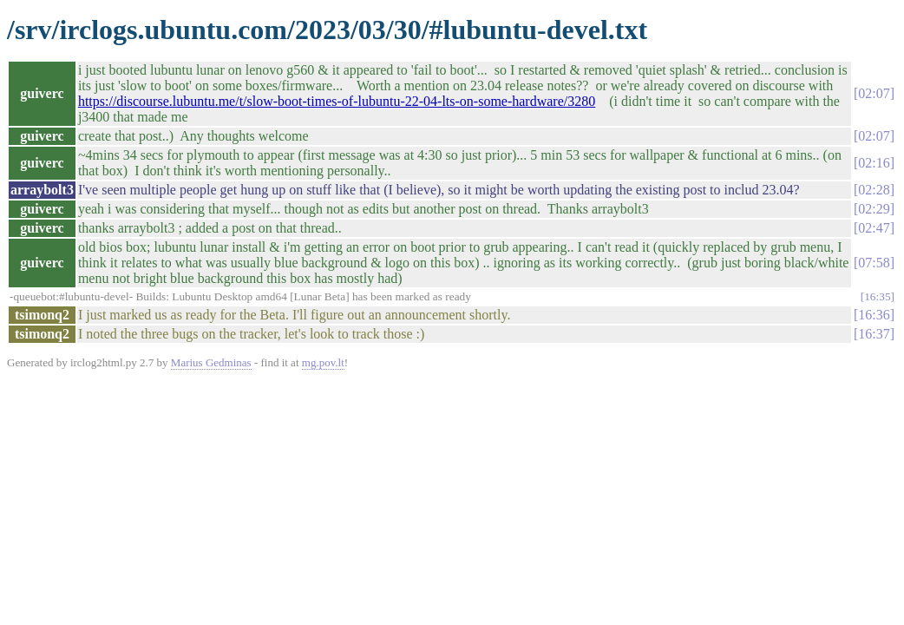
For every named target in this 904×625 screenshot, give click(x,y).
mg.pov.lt (323, 362)
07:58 (873, 262)
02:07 (873, 93)
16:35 (877, 296)
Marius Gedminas (211, 362)
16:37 (873, 333)
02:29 (873, 208)
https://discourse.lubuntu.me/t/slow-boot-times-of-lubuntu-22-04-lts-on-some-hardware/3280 (336, 101)
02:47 (873, 227)
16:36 (873, 314)
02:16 (873, 162)
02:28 (873, 189)
